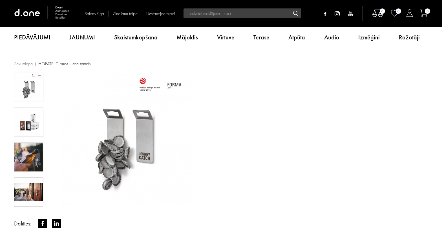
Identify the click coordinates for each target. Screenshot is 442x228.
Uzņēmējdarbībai (160, 14)
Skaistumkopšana (136, 37)
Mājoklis (187, 37)
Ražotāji (409, 37)
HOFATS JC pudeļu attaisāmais (64, 64)
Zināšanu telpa (125, 14)
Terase (261, 37)
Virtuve (226, 37)
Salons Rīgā (94, 14)
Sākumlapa (23, 64)
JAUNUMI (82, 37)
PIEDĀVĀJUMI (32, 37)
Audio (331, 37)
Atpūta (296, 37)
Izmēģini (369, 37)
